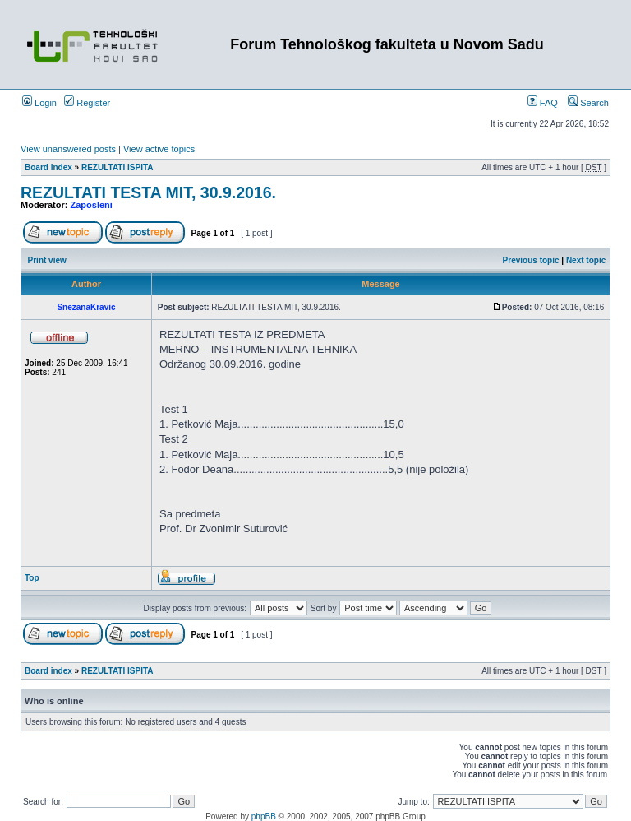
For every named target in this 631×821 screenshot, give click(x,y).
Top (32, 577)
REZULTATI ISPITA (117, 167)
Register (87, 103)
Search (588, 103)
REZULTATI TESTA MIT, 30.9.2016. (148, 192)
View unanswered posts (68, 149)
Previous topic (531, 260)
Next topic (586, 260)
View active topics (159, 149)
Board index (48, 167)
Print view (47, 260)
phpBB (263, 816)
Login (39, 103)
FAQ (542, 103)
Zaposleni (92, 205)
